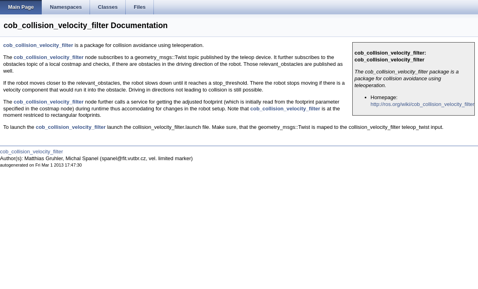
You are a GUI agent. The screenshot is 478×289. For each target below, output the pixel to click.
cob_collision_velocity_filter (38, 45)
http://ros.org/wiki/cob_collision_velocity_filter (423, 104)
